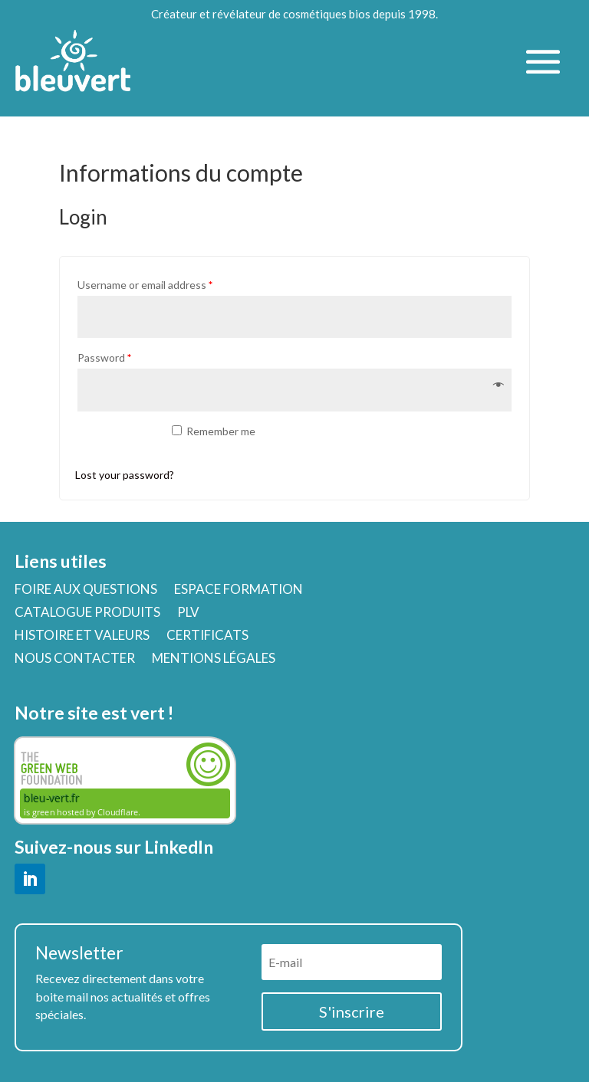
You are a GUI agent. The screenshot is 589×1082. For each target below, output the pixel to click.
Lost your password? (124, 474)
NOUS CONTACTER (75, 659)
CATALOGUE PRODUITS (87, 613)
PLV (188, 613)
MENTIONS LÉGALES (213, 659)
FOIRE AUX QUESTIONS (86, 590)
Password (104, 357)
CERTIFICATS (207, 636)
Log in (115, 440)
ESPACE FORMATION (238, 590)
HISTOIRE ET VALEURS (82, 636)
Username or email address (144, 284)
